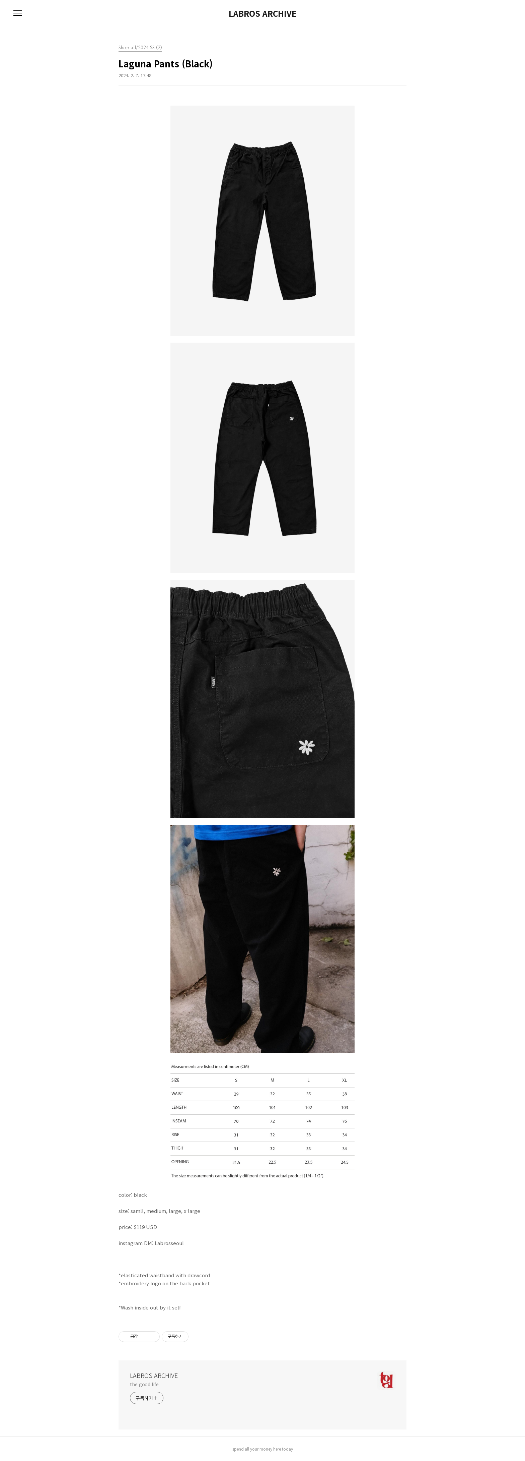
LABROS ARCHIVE (262, 13)
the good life (144, 1384)
